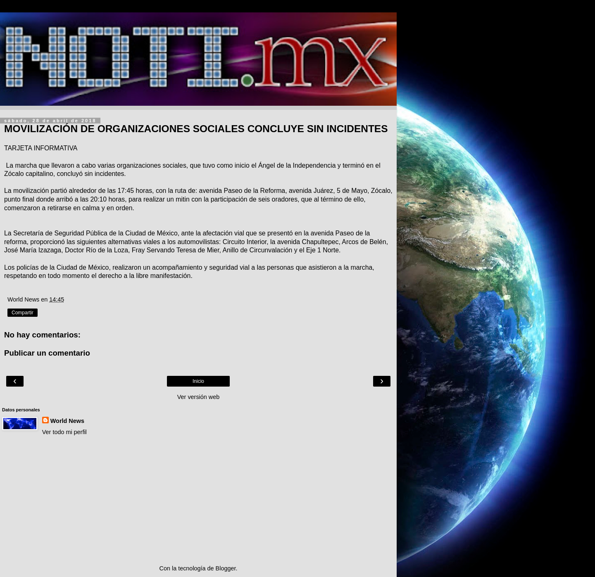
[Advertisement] (198, 500)
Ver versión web (198, 397)
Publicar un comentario (47, 353)
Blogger (226, 568)
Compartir (22, 313)
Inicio (198, 381)
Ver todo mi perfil (64, 432)
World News (67, 421)
